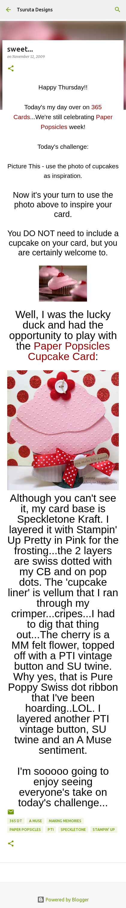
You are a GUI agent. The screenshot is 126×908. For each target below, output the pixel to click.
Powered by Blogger (63, 899)
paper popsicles (25, 829)
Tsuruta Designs (35, 9)
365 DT (16, 821)
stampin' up (104, 829)
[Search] (117, 9)
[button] (10, 69)
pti (51, 829)
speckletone (73, 829)
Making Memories (65, 821)
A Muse (35, 821)
